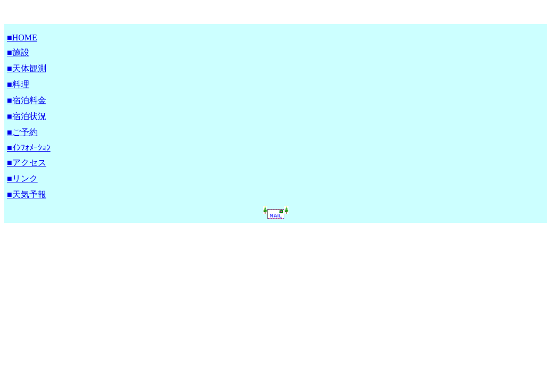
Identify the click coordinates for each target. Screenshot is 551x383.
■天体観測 (26, 68)
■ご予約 (22, 132)
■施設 (18, 52)
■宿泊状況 (26, 116)
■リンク (22, 178)
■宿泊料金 (26, 100)
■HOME (22, 37)
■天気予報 (26, 194)
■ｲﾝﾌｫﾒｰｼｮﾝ (29, 147)
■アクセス (26, 162)
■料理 (18, 84)
